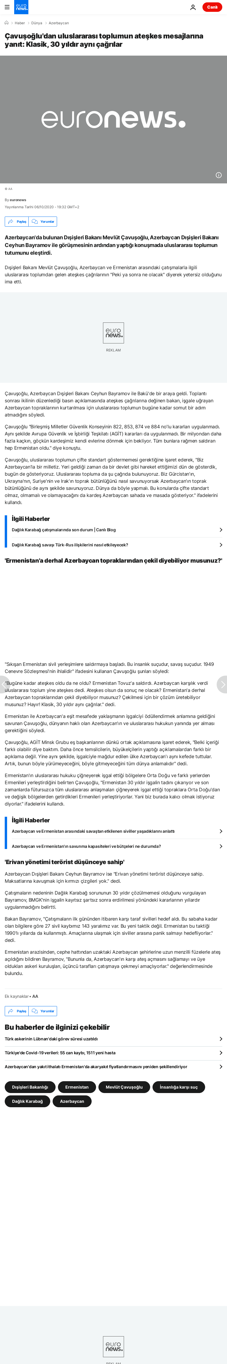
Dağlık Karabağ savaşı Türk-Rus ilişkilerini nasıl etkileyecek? (70, 544)
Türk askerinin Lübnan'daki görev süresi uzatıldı (51, 1038)
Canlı (212, 6)
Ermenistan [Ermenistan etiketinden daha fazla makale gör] (77, 1086)
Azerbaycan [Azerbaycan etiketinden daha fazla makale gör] (72, 1101)
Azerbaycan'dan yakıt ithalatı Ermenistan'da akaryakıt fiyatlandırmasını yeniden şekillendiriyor (96, 1066)
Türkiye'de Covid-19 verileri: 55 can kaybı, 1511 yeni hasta (60, 1052)
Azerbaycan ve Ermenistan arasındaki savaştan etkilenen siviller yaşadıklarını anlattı (93, 831)
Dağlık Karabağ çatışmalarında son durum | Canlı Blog (64, 529)
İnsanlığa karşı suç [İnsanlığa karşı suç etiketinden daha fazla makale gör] (179, 1086)
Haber (20, 23)
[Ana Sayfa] (6, 23)
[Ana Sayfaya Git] (21, 7)
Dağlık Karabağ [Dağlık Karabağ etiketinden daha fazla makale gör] (27, 1101)
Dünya (36, 23)
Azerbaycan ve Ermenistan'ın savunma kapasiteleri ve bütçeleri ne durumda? (86, 846)
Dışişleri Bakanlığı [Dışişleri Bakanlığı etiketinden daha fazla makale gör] (30, 1086)
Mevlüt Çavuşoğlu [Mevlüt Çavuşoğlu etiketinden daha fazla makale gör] (124, 1086)
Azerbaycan (59, 23)
